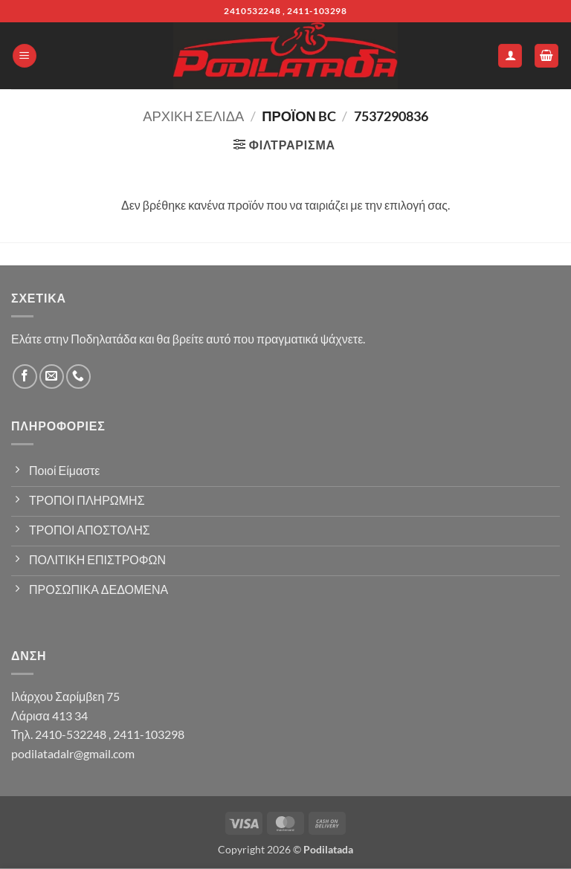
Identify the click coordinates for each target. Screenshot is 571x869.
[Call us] (78, 376)
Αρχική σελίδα (193, 116)
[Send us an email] (51, 376)
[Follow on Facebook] (25, 376)
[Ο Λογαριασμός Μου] (510, 56)
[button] (24, 56)
